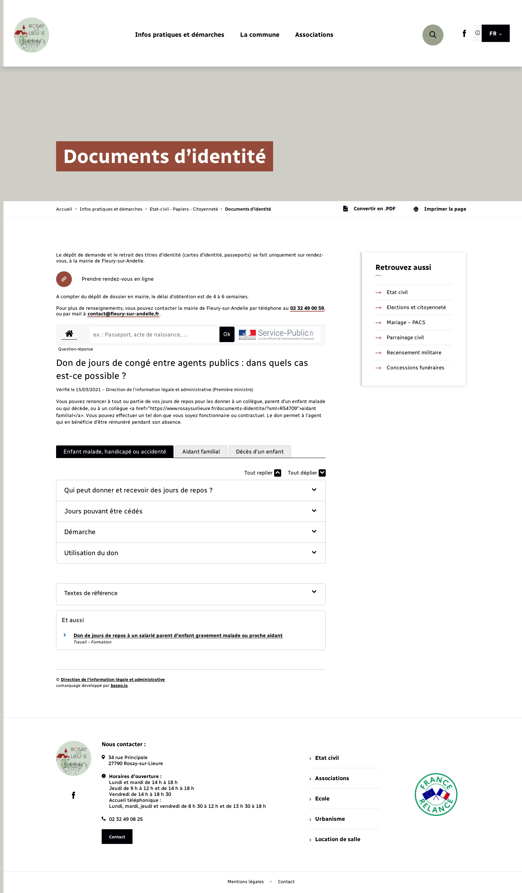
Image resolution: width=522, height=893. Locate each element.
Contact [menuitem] (286, 881)
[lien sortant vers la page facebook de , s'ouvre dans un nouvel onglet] (464, 36)
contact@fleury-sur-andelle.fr (123, 314)
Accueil (64, 209)
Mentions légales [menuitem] (246, 881)
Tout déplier (307, 473)
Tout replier (262, 473)
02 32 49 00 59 (307, 308)
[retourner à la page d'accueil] (31, 35)
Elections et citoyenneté (410, 307)
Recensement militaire (408, 352)
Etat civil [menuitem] (324, 758)
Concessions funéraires (410, 367)
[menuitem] (179, 35)
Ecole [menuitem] (319, 798)
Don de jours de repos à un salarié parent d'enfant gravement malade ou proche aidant (178, 636)
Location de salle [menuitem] (335, 839)
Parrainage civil (399, 337)
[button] (191, 490)
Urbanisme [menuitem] (327, 819)
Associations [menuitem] (329, 778)
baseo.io (119, 685)
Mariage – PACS (400, 322)
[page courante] (248, 209)
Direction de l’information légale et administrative (113, 679)
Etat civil (391, 292)
